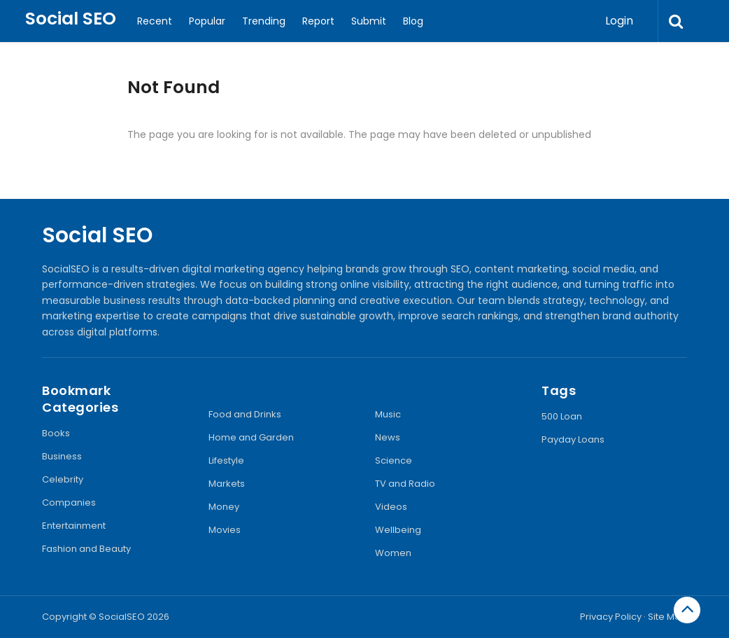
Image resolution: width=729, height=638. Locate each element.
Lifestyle (226, 460)
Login (619, 21)
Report (318, 21)
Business (62, 456)
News (387, 437)
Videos (391, 506)
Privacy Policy (611, 616)
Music (388, 414)
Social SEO (70, 18)
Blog (413, 21)
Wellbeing (398, 529)
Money (223, 506)
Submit (368, 21)
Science (393, 460)
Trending (263, 21)
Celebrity (62, 479)
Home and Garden (251, 437)
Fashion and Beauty (86, 548)
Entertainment (74, 525)
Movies (224, 529)
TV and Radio (405, 483)
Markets (226, 483)
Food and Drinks (244, 414)
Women (393, 553)
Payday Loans (573, 439)
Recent (154, 21)
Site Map (667, 616)
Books (56, 433)
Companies (69, 502)
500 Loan (562, 416)
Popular (207, 21)
